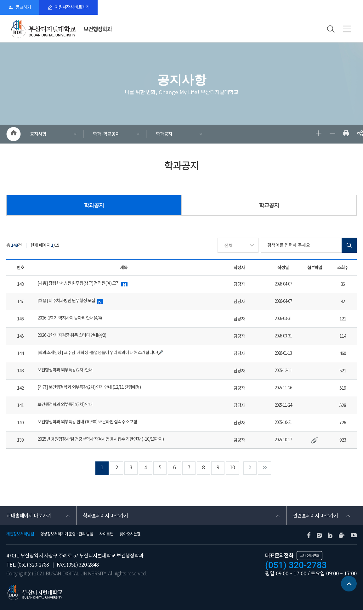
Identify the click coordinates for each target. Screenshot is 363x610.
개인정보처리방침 (20, 534)
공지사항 (38, 134)
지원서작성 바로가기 (72, 7)
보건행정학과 (97, 29)
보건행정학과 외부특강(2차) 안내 (65, 370)
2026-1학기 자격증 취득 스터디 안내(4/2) (71, 335)
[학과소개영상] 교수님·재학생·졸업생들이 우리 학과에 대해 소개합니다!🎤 (100, 352)
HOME (13, 134)
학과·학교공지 (106, 134)
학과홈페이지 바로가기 (105, 515)
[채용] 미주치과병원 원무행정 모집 (70, 301)
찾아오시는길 (130, 534)
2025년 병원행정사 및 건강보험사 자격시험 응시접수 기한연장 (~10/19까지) (100, 439)
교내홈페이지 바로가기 (28, 515)
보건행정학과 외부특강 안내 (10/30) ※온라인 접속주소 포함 (87, 422)
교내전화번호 (309, 555)
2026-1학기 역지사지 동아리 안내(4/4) (69, 318)
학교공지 (269, 205)
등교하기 (23, 7)
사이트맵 (106, 534)
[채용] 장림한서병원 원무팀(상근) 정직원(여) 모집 (82, 283)
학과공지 (164, 134)
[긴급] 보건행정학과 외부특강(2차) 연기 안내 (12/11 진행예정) (89, 387)
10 (232, 468)
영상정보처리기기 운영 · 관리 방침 (66, 534)
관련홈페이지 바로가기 (315, 515)
